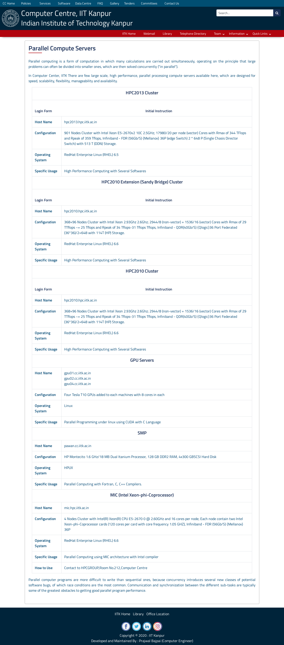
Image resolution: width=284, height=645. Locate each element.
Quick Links (260, 33)
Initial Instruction (158, 111)
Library (167, 33)
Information (237, 33)
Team (217, 33)
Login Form (43, 111)
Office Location (157, 614)
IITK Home (129, 33)
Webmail (149, 33)
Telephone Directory (193, 33)
